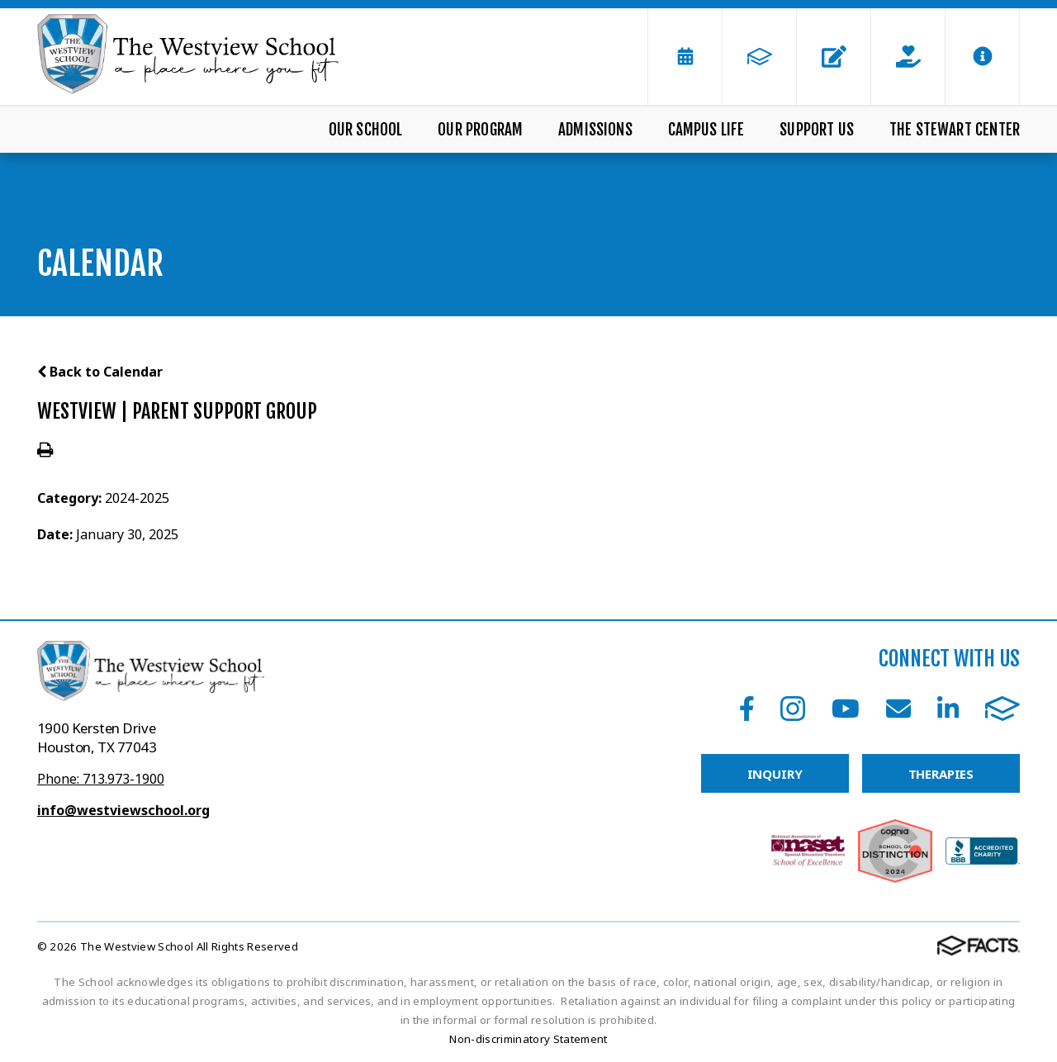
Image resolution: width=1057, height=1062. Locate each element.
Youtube (846, 708)
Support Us (817, 130)
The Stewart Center (954, 130)
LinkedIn (948, 708)
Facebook (747, 708)
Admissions (595, 130)
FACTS (1002, 708)
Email (898, 708)
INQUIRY (775, 774)
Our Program (480, 130)
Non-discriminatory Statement (528, 1038)
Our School (366, 130)
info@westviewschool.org (123, 810)
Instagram (792, 708)
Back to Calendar (100, 372)
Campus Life (706, 130)
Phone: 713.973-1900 (100, 779)
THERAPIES (941, 774)
